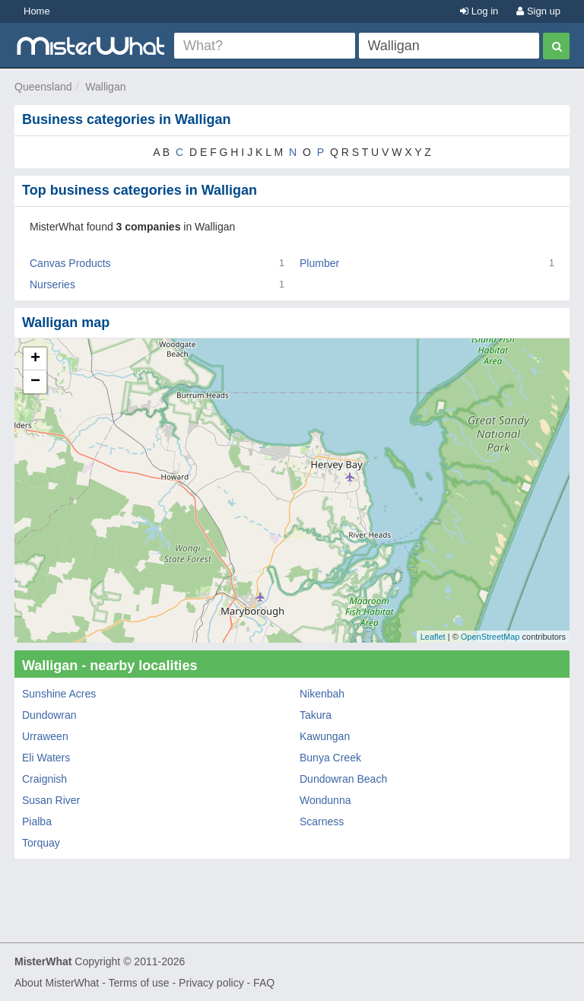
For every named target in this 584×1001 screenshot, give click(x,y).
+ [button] (35, 359)
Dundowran (49, 715)
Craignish (44, 779)
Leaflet (433, 636)
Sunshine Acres (59, 694)
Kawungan (325, 736)
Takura (316, 715)
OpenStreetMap (490, 636)
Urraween (45, 736)
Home (37, 11)
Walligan (105, 87)
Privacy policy (211, 983)
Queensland (43, 87)
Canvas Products (70, 263)
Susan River (51, 800)
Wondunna (325, 800)
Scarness (322, 821)
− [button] (35, 381)
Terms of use (138, 983)
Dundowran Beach (343, 779)
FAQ (264, 983)
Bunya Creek (330, 758)
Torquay (41, 843)
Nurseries (52, 284)
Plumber (319, 263)
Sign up (538, 11)
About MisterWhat (56, 983)
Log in (479, 11)
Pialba (37, 821)
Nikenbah (322, 694)
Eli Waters (46, 758)
